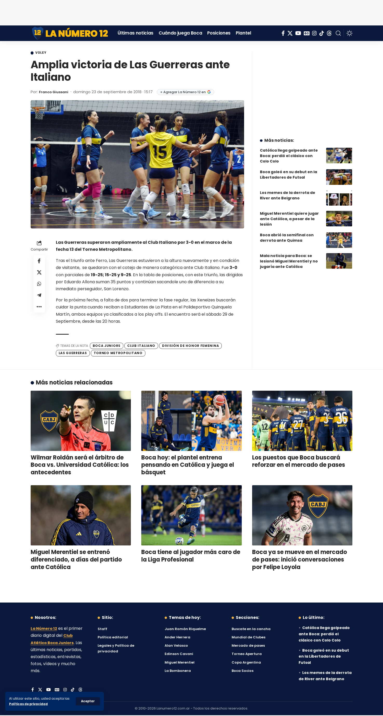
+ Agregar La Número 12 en (189, 92)
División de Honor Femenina (190, 346)
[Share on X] (39, 274)
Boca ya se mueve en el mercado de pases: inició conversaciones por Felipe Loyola (299, 560)
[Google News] (307, 33)
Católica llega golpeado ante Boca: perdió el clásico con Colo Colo (289, 152)
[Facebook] (283, 33)
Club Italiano (141, 346)
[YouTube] (298, 33)
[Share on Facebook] (39, 262)
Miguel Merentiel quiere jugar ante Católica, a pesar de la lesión (289, 215)
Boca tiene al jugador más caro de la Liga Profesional (190, 556)
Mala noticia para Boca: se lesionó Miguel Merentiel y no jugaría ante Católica (289, 257)
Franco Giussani (55, 92)
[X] (290, 33)
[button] (87, 701)
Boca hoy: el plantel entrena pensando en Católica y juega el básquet (187, 465)
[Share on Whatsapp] (39, 287)
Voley (42, 53)
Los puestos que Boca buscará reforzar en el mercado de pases (298, 462)
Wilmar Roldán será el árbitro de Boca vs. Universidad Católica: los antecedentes (80, 465)
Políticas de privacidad (30, 704)
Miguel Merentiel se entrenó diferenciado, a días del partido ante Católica (76, 560)
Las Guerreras (73, 354)
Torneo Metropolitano (118, 354)
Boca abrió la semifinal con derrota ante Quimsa (287, 233)
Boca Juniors (106, 346)
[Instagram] (314, 33)
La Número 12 (45, 629)
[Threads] (329, 33)
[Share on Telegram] (39, 299)
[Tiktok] (321, 33)
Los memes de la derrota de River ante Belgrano (287, 191)
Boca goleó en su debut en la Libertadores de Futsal (288, 170)
